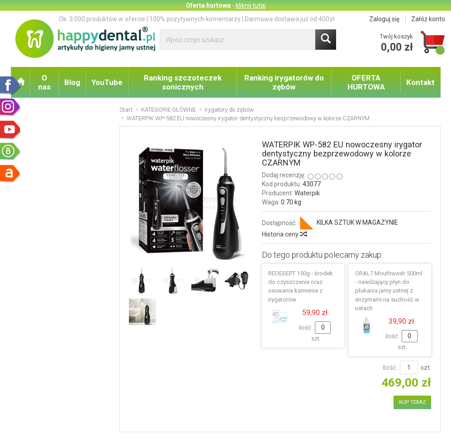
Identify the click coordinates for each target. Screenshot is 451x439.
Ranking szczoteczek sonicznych (183, 82)
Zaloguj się (384, 19)
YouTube (107, 82)
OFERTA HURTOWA (366, 82)
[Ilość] (409, 367)
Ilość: (390, 367)
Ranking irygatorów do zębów (284, 82)
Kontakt (420, 82)
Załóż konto (428, 19)
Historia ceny (284, 234)
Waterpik (307, 193)
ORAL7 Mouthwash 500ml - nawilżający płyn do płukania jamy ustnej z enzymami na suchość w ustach (389, 291)
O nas (44, 82)
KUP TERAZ (412, 402)
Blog (72, 82)
